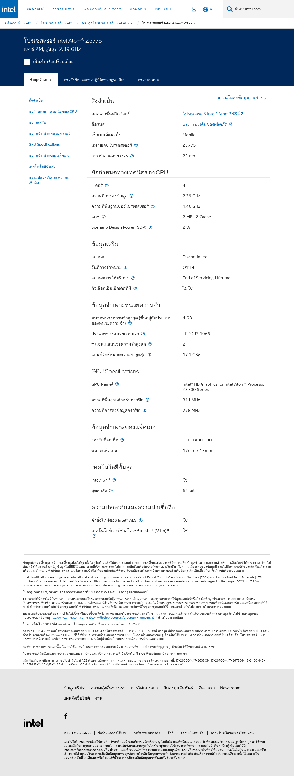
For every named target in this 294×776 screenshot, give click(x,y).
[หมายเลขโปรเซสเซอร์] (136, 145)
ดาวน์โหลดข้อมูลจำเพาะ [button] (241, 97)
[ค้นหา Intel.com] (263, 9)
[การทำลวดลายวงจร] (132, 156)
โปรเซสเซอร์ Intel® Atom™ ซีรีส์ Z (213, 114)
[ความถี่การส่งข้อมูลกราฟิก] (144, 410)
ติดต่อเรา (206, 688)
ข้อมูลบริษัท (74, 688)
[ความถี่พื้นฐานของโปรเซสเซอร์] (153, 206)
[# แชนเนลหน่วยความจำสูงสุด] (150, 344)
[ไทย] (209, 9)
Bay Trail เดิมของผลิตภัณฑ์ (207, 124)
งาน (98, 698)
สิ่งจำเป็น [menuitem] (36, 100)
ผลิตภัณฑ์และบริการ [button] (102, 9)
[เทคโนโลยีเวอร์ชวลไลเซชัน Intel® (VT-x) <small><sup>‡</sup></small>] (94, 536)
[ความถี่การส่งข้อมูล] (131, 196)
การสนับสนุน (148, 80)
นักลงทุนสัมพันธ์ (178, 688)
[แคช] (104, 217)
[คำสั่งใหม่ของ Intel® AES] (141, 520)
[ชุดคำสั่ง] (111, 490)
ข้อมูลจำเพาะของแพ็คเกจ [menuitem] (49, 155)
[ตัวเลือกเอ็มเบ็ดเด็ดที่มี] (135, 288)
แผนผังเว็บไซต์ (77, 698)
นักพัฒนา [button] (138, 9)
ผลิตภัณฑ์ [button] (35, 9)
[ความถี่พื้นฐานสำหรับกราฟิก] (147, 400)
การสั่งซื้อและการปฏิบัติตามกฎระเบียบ (94, 80)
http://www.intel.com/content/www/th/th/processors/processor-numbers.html (104, 617)
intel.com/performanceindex (83, 750)
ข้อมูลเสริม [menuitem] (37, 122)
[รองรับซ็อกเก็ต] (122, 440)
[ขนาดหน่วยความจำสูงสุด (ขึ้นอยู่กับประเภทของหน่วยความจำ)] (130, 323)
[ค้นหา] (230, 9)
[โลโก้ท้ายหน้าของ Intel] (34, 722)
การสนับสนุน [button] (64, 9)
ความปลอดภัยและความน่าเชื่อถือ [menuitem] (50, 180)
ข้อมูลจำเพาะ (40, 79)
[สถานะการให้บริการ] (133, 278)
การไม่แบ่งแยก (144, 688)
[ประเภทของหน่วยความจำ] (143, 333)
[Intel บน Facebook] (65, 717)
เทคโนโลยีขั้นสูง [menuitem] (42, 166)
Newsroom (230, 688)
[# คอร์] (107, 185)
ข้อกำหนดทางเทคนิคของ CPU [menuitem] (53, 111)
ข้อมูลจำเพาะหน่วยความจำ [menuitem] (50, 133)
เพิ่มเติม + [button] (163, 9)
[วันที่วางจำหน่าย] (125, 267)
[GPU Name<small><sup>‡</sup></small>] (117, 384)
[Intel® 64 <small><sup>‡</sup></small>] (114, 480)
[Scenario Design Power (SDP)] (150, 227)
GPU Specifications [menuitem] (44, 144)
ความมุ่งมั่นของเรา (108, 688)
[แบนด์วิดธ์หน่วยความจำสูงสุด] (149, 354)
